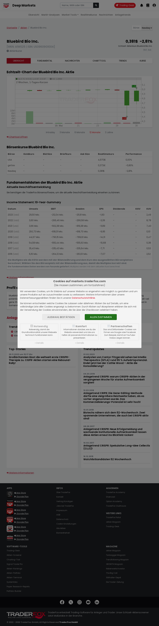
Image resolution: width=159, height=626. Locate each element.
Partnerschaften (121, 326)
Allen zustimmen (101, 317)
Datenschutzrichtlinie (83, 297)
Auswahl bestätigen (61, 317)
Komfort (81, 326)
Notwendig (41, 326)
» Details (39, 342)
